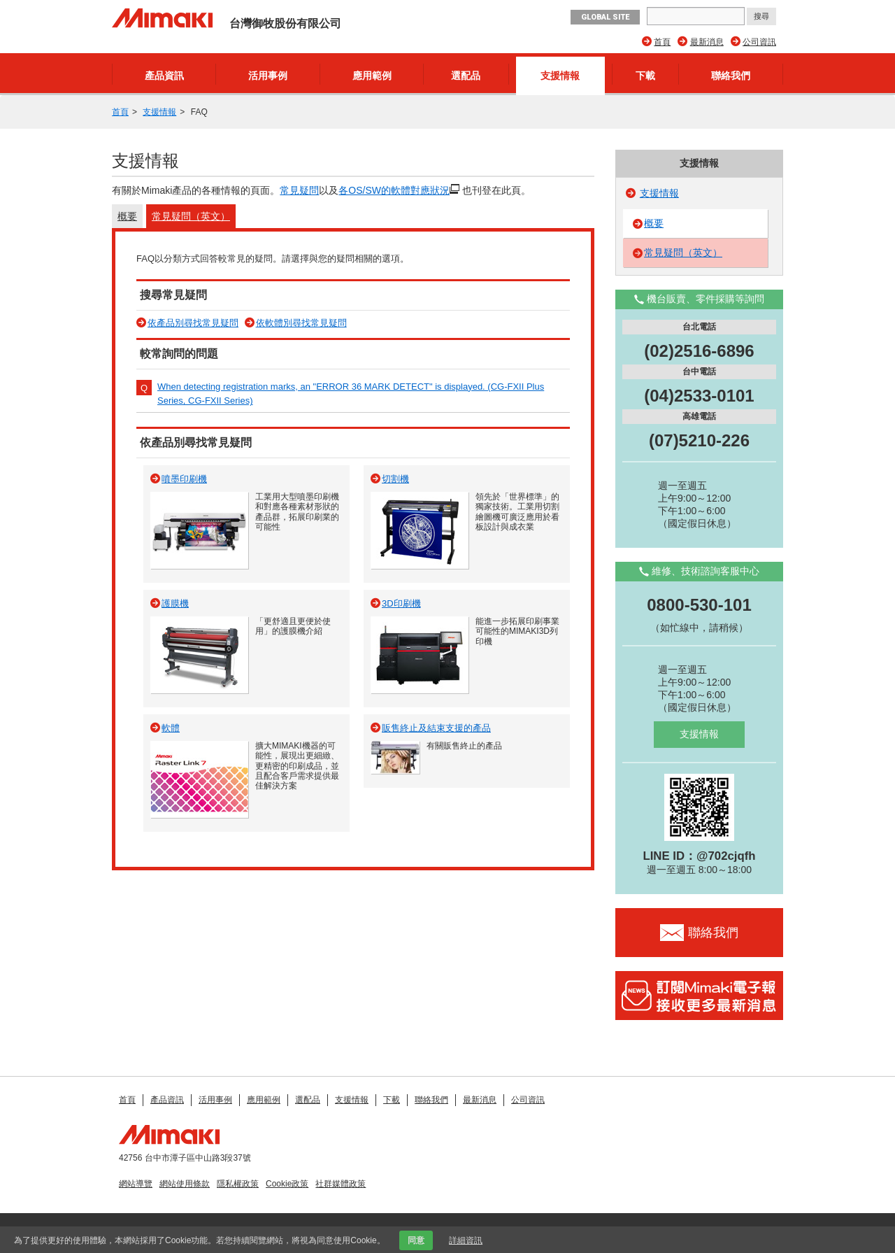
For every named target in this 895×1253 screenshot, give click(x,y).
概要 (127, 216)
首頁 (662, 42)
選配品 (465, 75)
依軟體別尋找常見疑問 (301, 323)
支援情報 (560, 75)
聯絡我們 (730, 75)
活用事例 (267, 75)
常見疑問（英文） (191, 216)
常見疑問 (299, 190)
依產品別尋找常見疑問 (193, 323)
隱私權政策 (238, 1184)
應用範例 (372, 75)
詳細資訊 (465, 1240)
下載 (645, 75)
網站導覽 (135, 1184)
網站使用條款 (184, 1184)
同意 (416, 1240)
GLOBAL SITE (605, 17)
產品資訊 (164, 75)
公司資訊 (759, 42)
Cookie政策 (287, 1184)
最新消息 (707, 42)
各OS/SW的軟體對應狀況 (394, 190)
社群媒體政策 (340, 1184)
